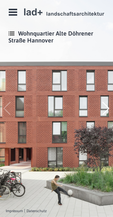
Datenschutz (37, 211)
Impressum (14, 211)
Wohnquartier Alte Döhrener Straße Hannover (50, 37)
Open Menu (13, 12)
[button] (106, 108)
